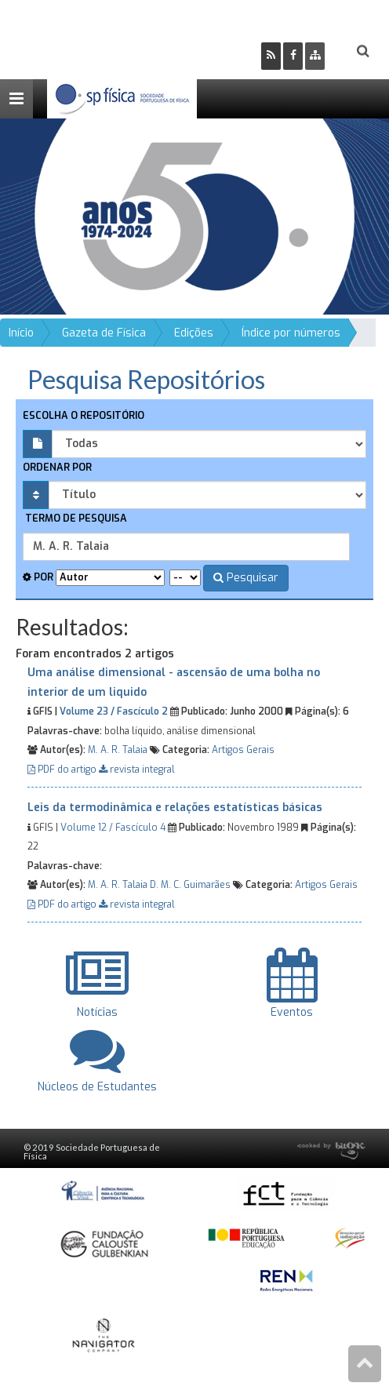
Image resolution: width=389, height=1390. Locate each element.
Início (21, 333)
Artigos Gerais (243, 750)
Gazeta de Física (104, 333)
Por (38, 577)
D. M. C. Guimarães (190, 885)
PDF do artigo (63, 769)
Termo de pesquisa (75, 518)
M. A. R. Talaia (117, 750)
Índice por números (291, 333)
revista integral (137, 769)
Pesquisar (245, 577)
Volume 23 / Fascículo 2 (114, 711)
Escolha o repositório (83, 415)
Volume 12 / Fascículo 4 (112, 827)
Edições (193, 333)
